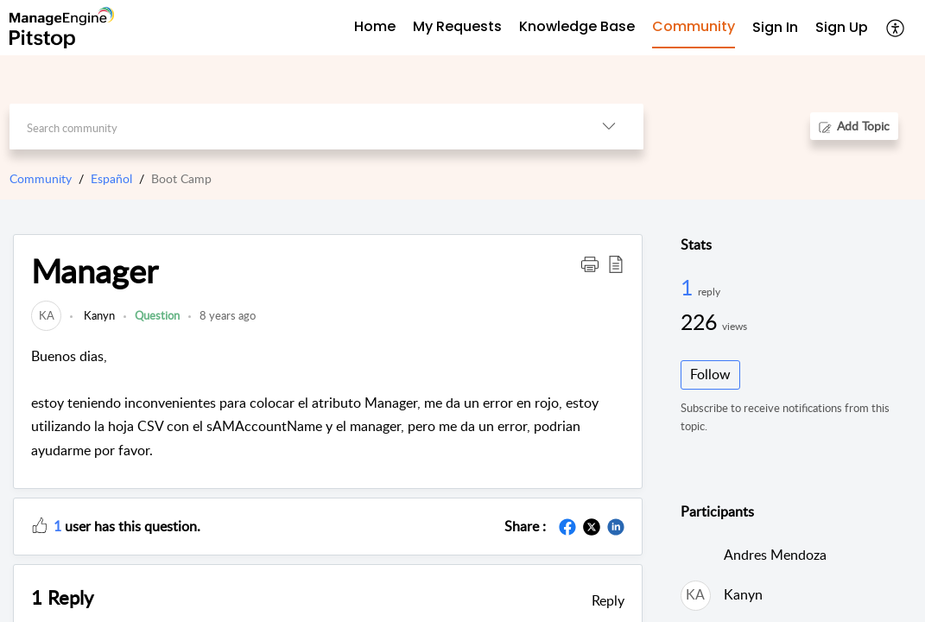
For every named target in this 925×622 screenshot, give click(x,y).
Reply (608, 600)
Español (111, 178)
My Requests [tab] (457, 26)
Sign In (775, 27)
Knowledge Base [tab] (577, 26)
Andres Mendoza (775, 554)
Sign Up (841, 27)
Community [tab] (693, 26)
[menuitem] (775, 28)
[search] (292, 126)
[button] (896, 28)
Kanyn (98, 315)
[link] (46, 315)
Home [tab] (375, 26)
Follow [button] (710, 374)
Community (41, 178)
